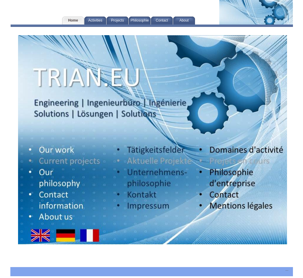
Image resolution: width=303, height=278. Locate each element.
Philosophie (139, 20)
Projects (117, 20)
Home (73, 20)
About (183, 20)
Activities (95, 20)
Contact (162, 20)
